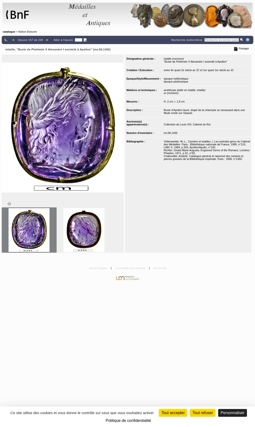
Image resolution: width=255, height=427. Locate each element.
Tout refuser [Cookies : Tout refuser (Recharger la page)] (202, 413)
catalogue (9, 31)
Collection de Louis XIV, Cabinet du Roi (187, 124)
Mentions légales (98, 268)
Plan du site (159, 268)
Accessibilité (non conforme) (130, 268)
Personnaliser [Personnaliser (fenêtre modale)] (233, 413)
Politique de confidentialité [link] (128, 420)
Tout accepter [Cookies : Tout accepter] (173, 413)
